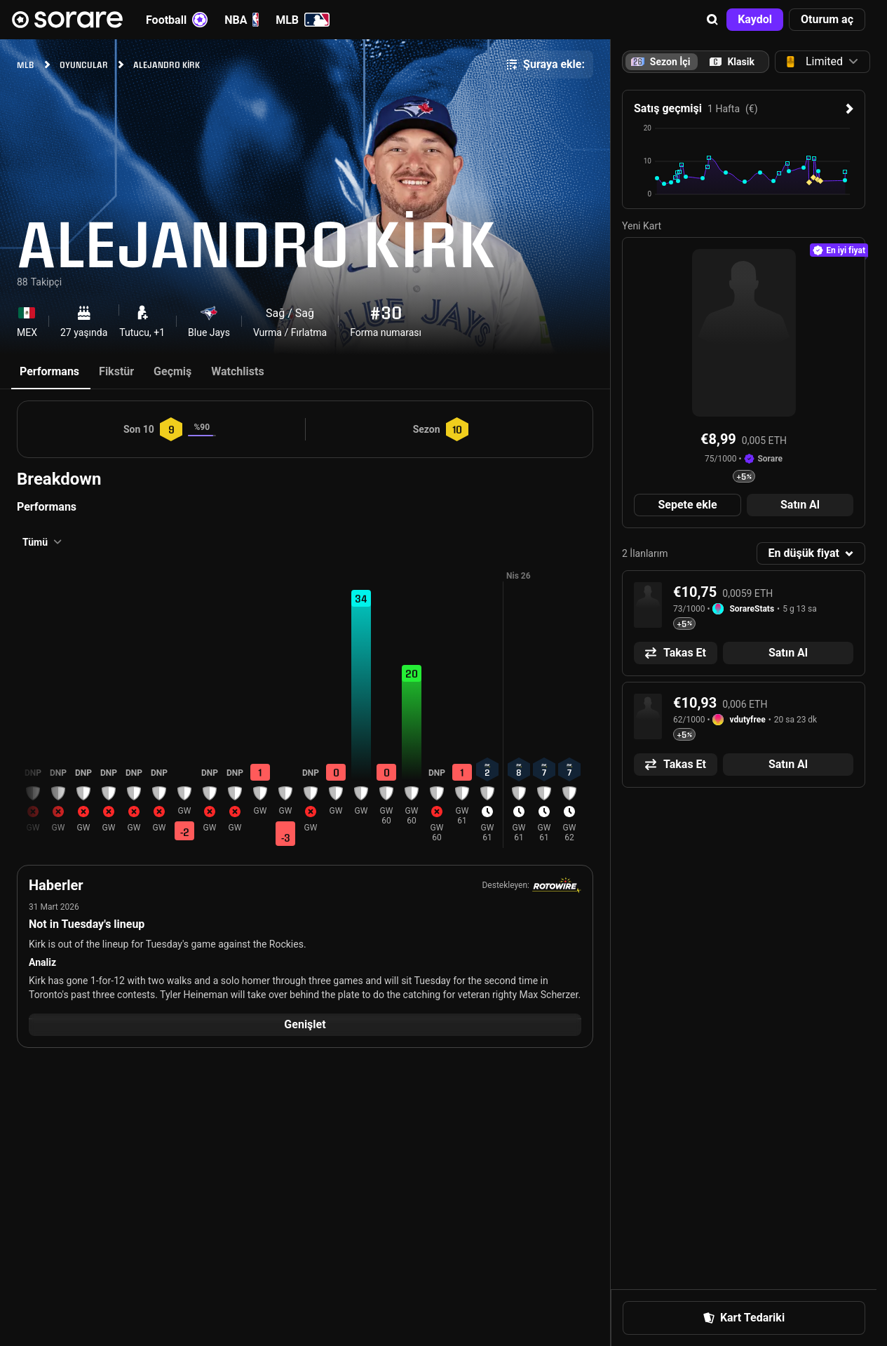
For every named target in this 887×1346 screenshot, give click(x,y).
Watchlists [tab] (237, 371)
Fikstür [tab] (116, 371)
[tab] (732, 61)
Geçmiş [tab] (172, 371)
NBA (241, 20)
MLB (303, 20)
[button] (712, 20)
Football (177, 19)
